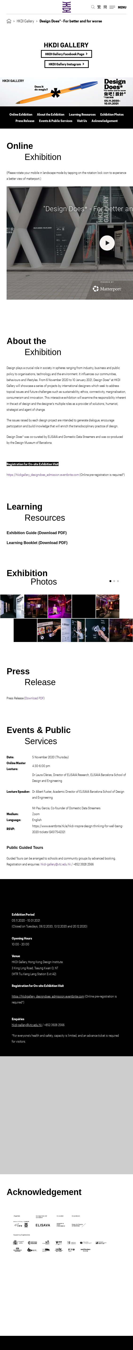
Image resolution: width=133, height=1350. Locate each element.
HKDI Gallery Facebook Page (64, 54)
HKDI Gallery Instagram (65, 64)
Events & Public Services (55, 121)
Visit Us (82, 121)
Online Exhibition (20, 114)
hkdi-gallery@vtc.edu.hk (56, 864)
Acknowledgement (105, 121)
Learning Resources (82, 114)
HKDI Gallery (25, 21)
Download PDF (52, 533)
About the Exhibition (50, 114)
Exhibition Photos (112, 114)
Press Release (25, 121)
